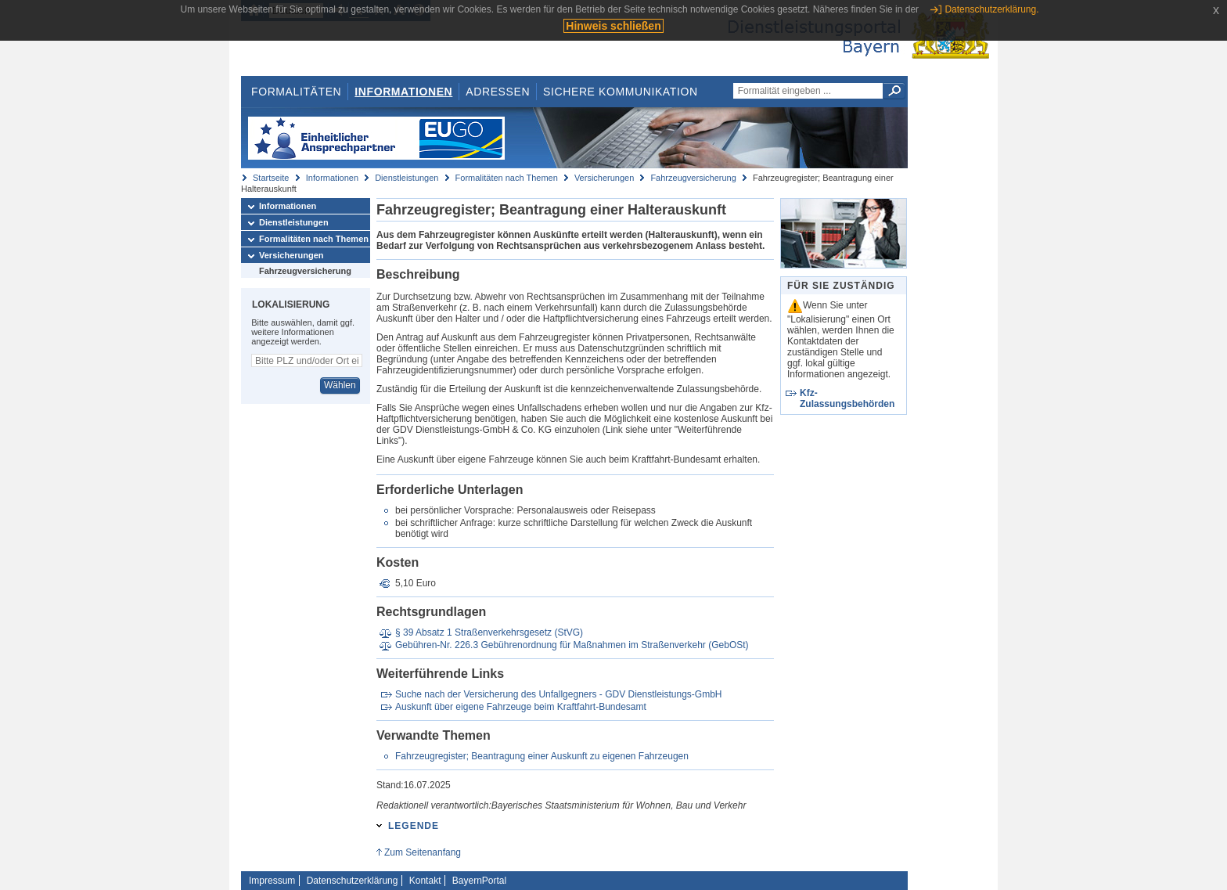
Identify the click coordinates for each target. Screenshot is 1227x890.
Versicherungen (604, 177)
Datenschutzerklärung (352, 880)
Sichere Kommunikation (620, 91)
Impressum (272, 880)
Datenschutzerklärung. (991, 9)
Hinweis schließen (613, 26)
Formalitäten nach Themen (506, 177)
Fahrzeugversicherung (693, 177)
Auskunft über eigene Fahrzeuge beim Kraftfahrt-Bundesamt (520, 706)
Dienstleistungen (406, 177)
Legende (413, 825)
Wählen (340, 385)
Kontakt (425, 880)
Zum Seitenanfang (422, 852)
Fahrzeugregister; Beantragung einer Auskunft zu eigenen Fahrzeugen (542, 756)
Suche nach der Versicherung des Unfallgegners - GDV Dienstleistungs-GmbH (558, 694)
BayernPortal (479, 880)
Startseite (271, 177)
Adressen (498, 91)
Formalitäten (296, 91)
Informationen (403, 91)
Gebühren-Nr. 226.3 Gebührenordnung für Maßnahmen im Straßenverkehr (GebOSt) (572, 645)
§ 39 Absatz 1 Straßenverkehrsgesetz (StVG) (489, 632)
